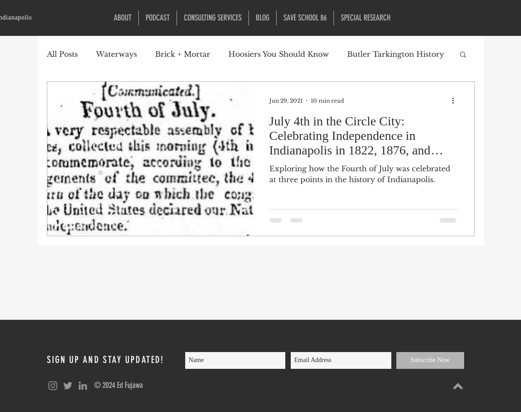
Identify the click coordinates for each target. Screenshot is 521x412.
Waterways (116, 54)
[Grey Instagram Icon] (53, 386)
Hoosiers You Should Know (278, 54)
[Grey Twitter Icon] (68, 386)
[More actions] (456, 100)
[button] (365, 17)
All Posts (62, 54)
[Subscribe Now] (430, 360)
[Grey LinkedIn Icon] (83, 386)
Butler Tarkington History (395, 54)
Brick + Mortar (182, 54)
